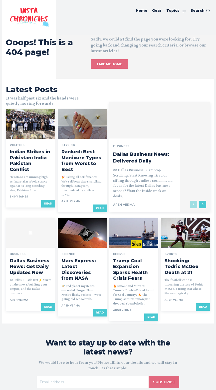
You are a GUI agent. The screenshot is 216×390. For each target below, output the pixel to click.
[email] (93, 353)
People (118, 237)
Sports (170, 237)
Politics (16, 139)
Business (121, 129)
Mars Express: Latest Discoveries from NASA (81, 244)
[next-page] (202, 187)
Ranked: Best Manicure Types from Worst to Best (81, 149)
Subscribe (164, 353)
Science (67, 237)
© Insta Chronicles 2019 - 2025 (108, 383)
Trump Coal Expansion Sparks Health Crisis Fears (132, 246)
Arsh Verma (70, 184)
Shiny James (19, 179)
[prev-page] (193, 187)
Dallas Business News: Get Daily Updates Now (29, 244)
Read (48, 186)
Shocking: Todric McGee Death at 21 (180, 244)
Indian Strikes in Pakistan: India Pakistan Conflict (30, 149)
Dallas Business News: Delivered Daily (143, 140)
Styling (67, 139)
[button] (200, 10)
